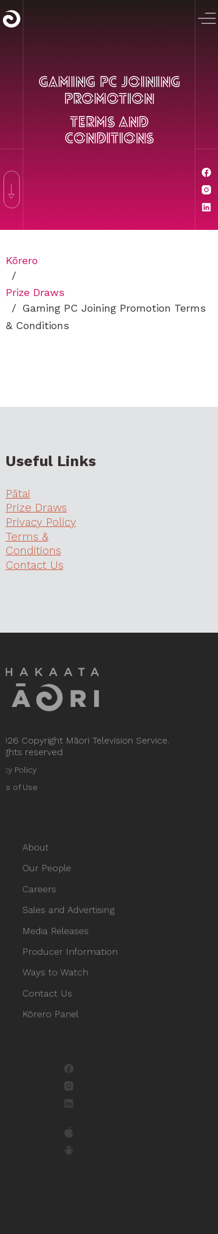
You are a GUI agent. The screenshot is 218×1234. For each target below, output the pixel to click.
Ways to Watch (60, 969)
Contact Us (53, 988)
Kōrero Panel (55, 1007)
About (42, 855)
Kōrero (22, 260)
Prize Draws (35, 292)
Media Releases (60, 931)
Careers (45, 893)
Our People (52, 874)
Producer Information (73, 950)
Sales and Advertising (72, 912)
